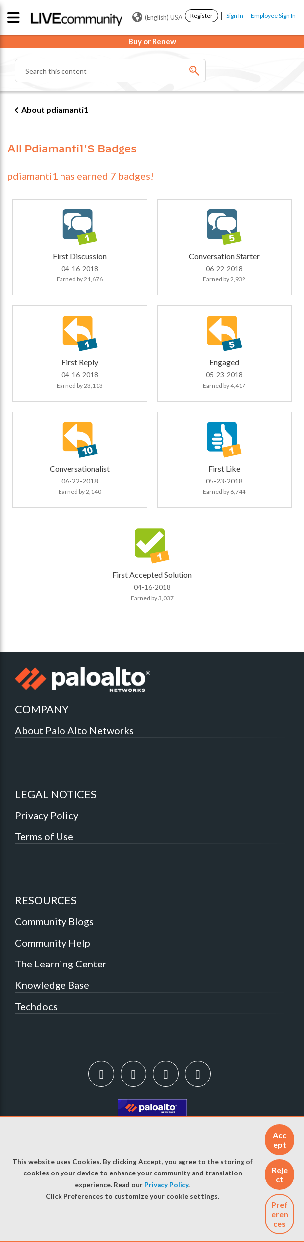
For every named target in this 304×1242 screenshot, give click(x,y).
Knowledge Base (52, 985)
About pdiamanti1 (54, 109)
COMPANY (42, 709)
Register (201, 15)
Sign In (234, 15)
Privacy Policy (166, 1185)
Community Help (52, 943)
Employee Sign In (273, 15)
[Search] (110, 70)
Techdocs (36, 1006)
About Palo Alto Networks (74, 730)
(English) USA (157, 17)
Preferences (279, 1214)
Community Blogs (54, 921)
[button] (279, 1139)
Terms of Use (44, 836)
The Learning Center (61, 963)
